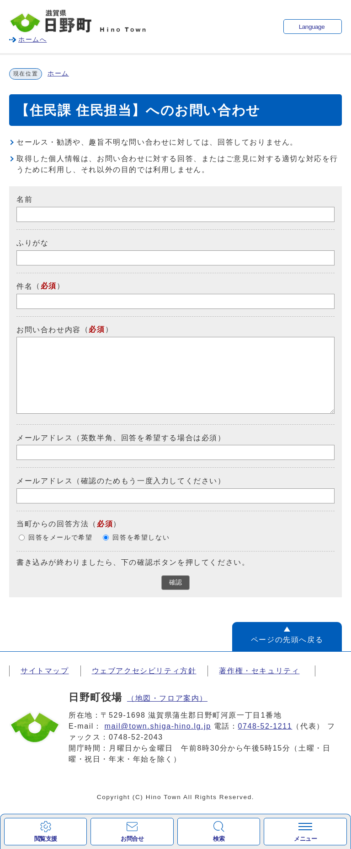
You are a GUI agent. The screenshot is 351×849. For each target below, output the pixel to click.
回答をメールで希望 (60, 537)
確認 (175, 582)
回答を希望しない (141, 537)
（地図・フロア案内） (167, 698)
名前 (24, 199)
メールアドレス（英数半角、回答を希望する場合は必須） (121, 437)
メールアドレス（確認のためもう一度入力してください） (121, 481)
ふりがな (32, 243)
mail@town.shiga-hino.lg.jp (158, 726)
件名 (24, 286)
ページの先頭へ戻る (287, 640)
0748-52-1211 (265, 726)
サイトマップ (45, 671)
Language (311, 26)
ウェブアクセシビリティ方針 (144, 671)
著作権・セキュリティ (259, 671)
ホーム (58, 73)
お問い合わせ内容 (48, 329)
